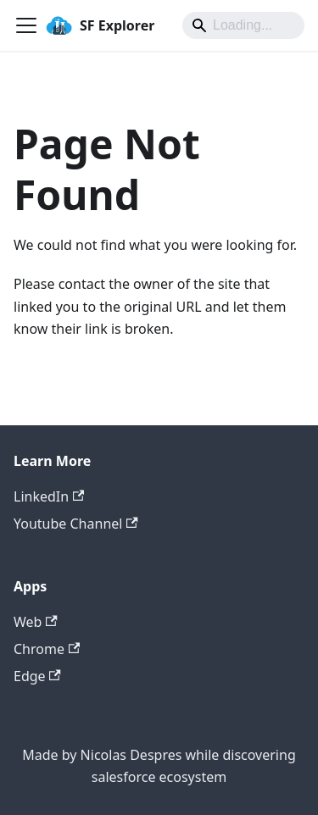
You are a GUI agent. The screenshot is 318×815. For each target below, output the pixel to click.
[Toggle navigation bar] (26, 25)
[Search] (243, 25)
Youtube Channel (76, 523)
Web (36, 622)
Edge (37, 676)
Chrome (47, 649)
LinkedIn (49, 496)
